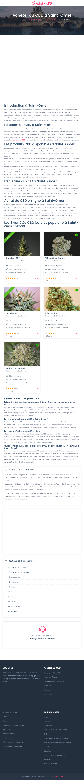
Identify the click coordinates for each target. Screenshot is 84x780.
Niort (46, 717)
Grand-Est (48, 685)
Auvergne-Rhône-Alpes (53, 673)
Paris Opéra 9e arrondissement (56, 738)
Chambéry (48, 725)
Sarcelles (47, 751)
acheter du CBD (19, 140)
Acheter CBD (58, 777)
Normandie (48, 694)
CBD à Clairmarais (12, 592)
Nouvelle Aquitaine (10, 712)
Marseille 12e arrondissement (55, 730)
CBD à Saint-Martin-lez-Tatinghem (18, 572)
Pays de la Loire (9, 733)
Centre (5, 716)
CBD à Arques (10, 587)
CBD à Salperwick (11, 582)
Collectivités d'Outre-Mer (12, 746)
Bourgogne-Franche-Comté (13, 725)
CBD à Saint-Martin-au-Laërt (15, 567)
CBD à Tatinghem (11, 597)
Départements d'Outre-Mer (13, 742)
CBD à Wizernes (11, 612)
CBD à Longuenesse (12, 577)
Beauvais (47, 759)
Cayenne (47, 721)
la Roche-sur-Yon (50, 764)
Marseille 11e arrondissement (55, 755)
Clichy (46, 734)
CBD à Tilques (10, 602)
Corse (5, 721)
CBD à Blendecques (12, 607)
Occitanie (47, 690)
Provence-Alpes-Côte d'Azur (55, 681)
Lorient (46, 747)
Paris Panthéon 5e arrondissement (57, 742)
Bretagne (6, 729)
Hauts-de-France (50, 677)
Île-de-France (8, 738)
